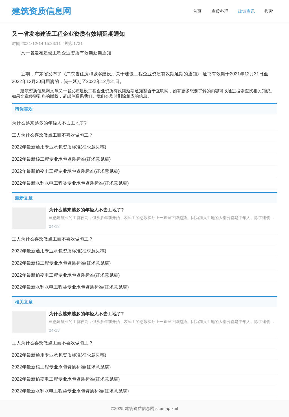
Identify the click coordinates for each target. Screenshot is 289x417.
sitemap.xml (167, 408)
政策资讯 (246, 11)
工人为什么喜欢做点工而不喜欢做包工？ (52, 135)
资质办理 (219, 11)
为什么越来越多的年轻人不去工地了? (49, 123)
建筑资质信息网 (41, 11)
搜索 (268, 11)
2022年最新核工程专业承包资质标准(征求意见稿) (61, 159)
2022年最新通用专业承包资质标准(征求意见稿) (59, 147)
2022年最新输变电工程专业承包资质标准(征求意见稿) (66, 171)
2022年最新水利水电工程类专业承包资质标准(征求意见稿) (70, 183)
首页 (197, 11)
